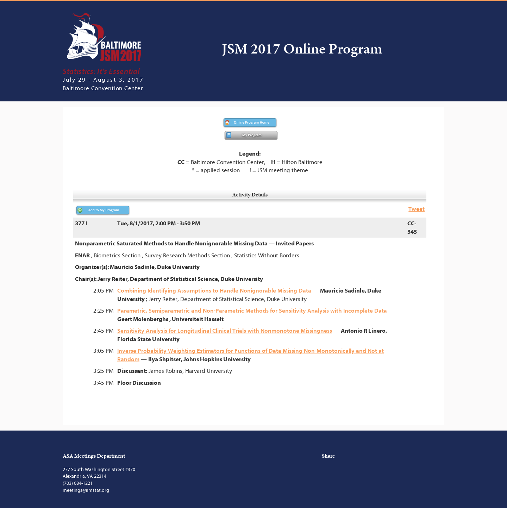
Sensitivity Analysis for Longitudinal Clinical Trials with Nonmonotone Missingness (224, 330)
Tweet (416, 209)
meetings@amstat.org (86, 490)
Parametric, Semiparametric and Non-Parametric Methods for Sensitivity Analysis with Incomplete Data (252, 310)
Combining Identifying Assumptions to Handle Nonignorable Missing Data (214, 290)
